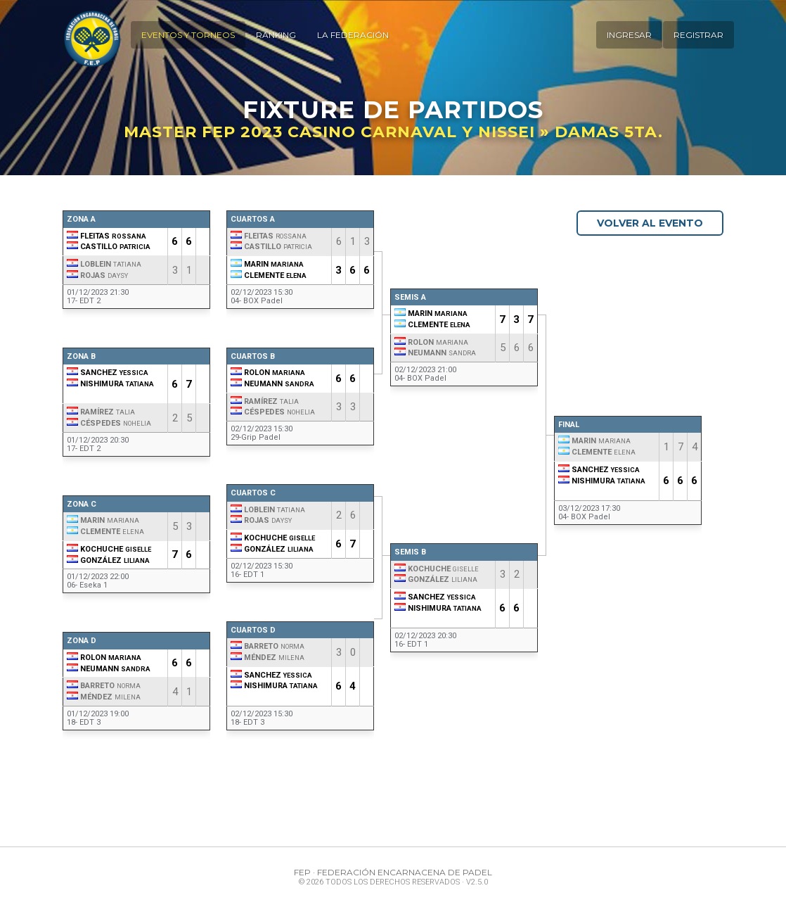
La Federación (351, 35)
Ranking (275, 35)
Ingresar (629, 35)
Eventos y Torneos (186, 35)
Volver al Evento (648, 223)
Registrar (698, 35)
